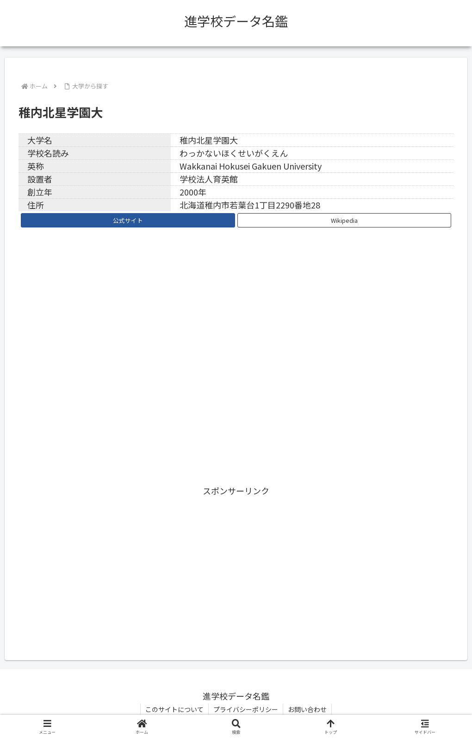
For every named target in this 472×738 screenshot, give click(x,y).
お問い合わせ (307, 709)
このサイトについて (174, 709)
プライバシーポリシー (245, 709)
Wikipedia (344, 220)
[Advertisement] (236, 563)
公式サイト (128, 220)
